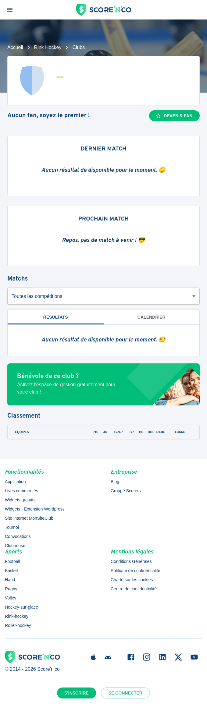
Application (15, 481)
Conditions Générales (131, 561)
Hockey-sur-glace (21, 607)
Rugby (11, 588)
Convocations (18, 536)
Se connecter (125, 693)
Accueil (15, 47)
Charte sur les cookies (132, 579)
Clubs (78, 47)
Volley (10, 598)
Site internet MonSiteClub (29, 518)
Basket (11, 570)
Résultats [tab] (55, 317)
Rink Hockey (48, 47)
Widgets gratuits (20, 499)
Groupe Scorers (126, 490)
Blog (115, 481)
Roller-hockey (18, 625)
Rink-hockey (16, 616)
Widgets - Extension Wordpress (35, 509)
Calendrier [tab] (151, 317)
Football (12, 561)
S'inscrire (76, 693)
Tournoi (12, 527)
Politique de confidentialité (135, 570)
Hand (10, 579)
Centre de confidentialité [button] (134, 588)
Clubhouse (15, 545)
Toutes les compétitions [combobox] (37, 296)
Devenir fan (173, 116)
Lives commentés (21, 490)
